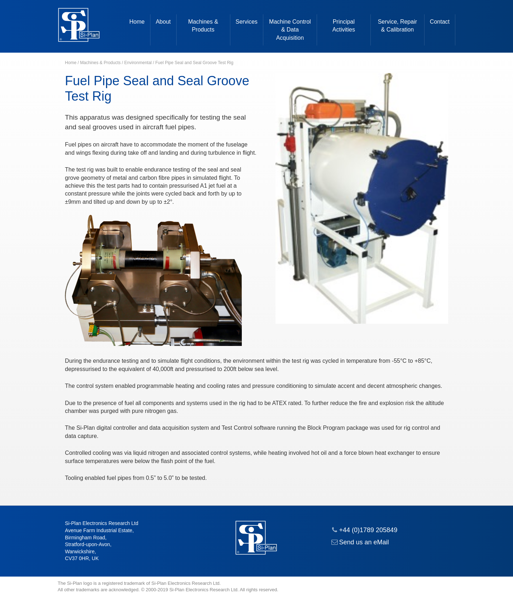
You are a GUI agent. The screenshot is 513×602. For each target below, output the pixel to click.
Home (137, 22)
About (163, 22)
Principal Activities (343, 26)
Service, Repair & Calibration (397, 26)
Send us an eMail (364, 542)
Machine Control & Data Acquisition (290, 30)
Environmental (138, 62)
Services (247, 22)
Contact (440, 22)
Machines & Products (203, 26)
